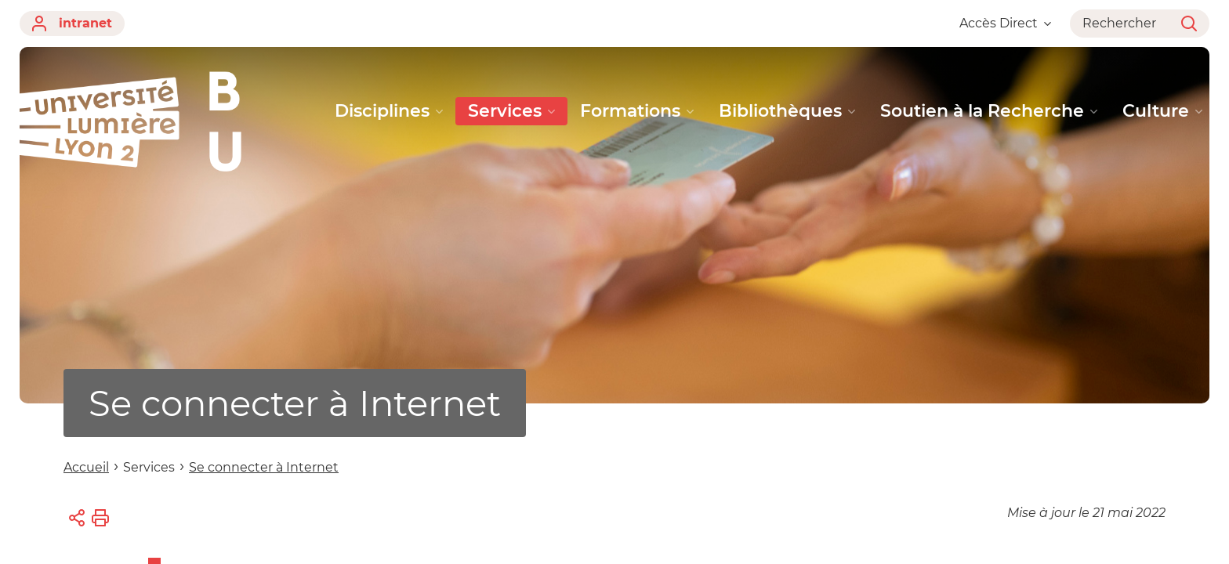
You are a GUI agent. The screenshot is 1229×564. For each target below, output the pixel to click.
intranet (72, 23)
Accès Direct (1005, 23)
